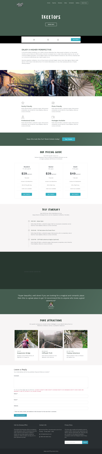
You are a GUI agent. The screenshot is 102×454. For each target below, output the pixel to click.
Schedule (71, 3)
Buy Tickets (68, 139)
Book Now (84, 3)
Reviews (60, 3)
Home (48, 3)
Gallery (77, 3)
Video (65, 3)
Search (85, 442)
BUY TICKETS (26, 194)
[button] (1, 83)
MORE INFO (51, 24)
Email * (16, 399)
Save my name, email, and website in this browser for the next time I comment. (36, 411)
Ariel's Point (55, 451)
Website (16, 405)
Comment (16, 375)
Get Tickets (76, 39)
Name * (16, 393)
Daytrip (54, 3)
